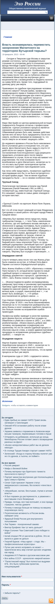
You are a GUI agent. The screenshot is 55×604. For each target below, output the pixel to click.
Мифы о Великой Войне (16, 468)
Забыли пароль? (12, 593)
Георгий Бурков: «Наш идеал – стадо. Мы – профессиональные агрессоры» (25, 542)
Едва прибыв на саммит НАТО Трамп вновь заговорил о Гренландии (25, 421)
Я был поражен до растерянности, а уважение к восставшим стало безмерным (27, 497)
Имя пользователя (12, 576)
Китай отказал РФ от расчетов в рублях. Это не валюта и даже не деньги (27, 537)
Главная (8, 37)
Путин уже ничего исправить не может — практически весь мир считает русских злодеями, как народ (28, 550)
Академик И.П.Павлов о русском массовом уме (27, 555)
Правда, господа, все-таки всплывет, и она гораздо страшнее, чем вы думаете (29, 503)
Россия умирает (12, 465)
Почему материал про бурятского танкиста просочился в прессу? (25, 472)
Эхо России (27, 4)
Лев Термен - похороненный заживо (22, 524)
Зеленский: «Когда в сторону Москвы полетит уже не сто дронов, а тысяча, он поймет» (28, 455)
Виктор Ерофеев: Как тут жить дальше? (24, 527)
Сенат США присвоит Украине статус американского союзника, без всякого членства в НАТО (28, 485)
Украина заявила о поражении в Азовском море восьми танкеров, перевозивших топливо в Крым (28, 432)
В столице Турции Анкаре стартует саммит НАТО (28, 450)
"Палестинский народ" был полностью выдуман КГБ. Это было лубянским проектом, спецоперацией (27, 564)
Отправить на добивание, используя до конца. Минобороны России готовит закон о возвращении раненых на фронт (29, 439)
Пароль (6, 585)
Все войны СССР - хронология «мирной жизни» (27, 558)
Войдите (6, 405)
